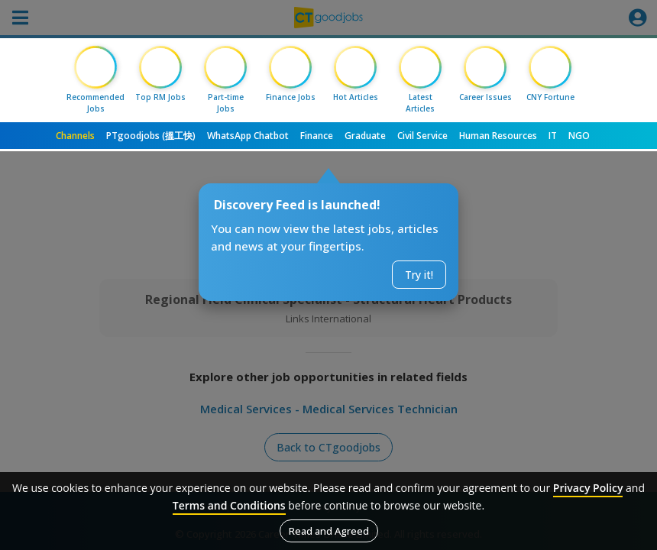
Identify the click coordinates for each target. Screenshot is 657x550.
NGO (579, 135)
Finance (316, 135)
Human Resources (498, 135)
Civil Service (422, 135)
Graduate (365, 135)
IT (553, 135)
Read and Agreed (329, 531)
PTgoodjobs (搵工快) (151, 135)
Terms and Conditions (229, 505)
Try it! (419, 274)
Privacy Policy (588, 487)
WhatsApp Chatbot (248, 135)
